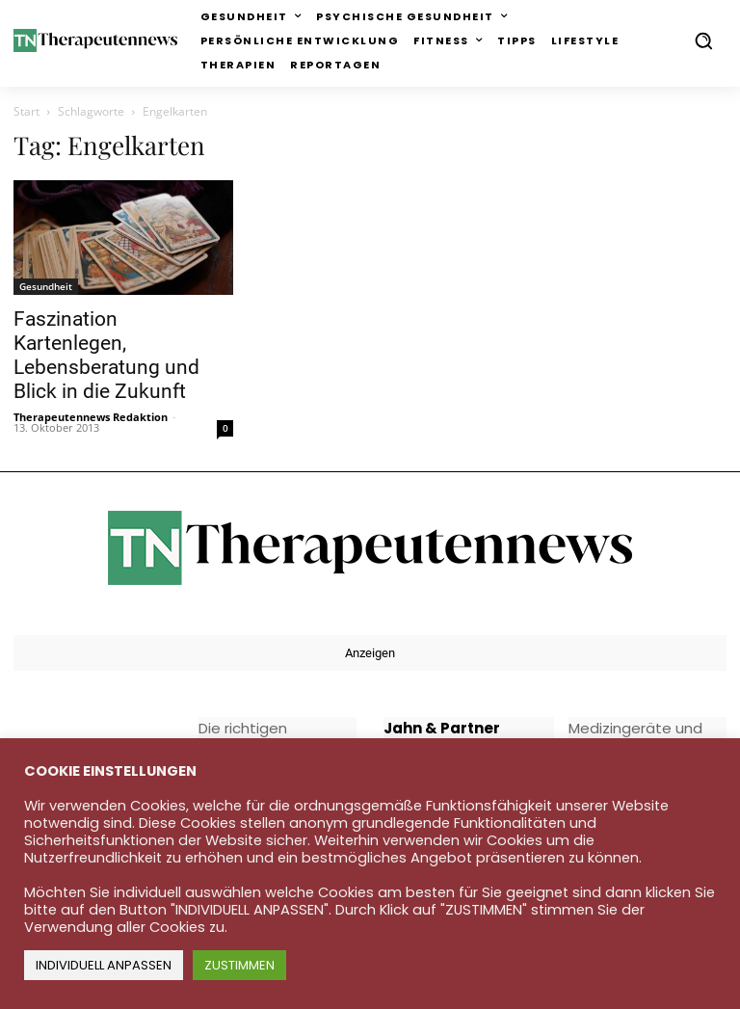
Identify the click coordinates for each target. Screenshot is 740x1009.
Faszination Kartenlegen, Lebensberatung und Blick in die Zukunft (106, 355)
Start (26, 111)
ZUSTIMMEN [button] (239, 965)
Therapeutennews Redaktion (90, 417)
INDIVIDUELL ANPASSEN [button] (104, 965)
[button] (703, 40)
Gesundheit (45, 286)
